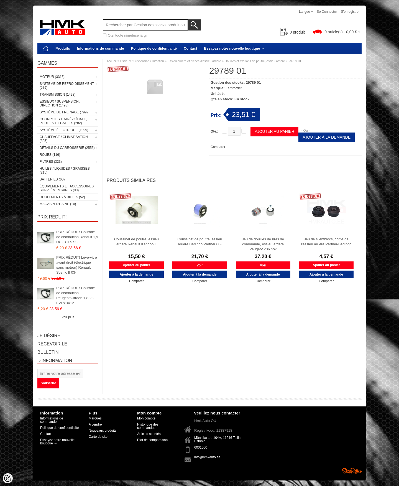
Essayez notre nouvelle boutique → (234, 48)
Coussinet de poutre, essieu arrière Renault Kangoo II (136, 241)
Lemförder (234, 88)
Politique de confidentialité (154, 48)
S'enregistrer (350, 12)
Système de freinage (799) (64, 112)
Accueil (111, 61)
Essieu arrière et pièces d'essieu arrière (194, 61)
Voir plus (68, 317)
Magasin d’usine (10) (58, 204)
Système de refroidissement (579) (67, 86)
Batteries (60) (52, 179)
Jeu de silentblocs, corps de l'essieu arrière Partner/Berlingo (326, 241)
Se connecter (327, 12)
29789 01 (295, 61)
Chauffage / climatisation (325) (64, 139)
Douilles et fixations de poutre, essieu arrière (255, 61)
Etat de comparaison (152, 440)
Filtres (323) (51, 162)
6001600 (200, 447)
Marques (95, 418)
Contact (190, 48)
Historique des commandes (147, 426)
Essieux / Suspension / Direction (142, 61)
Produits (62, 48)
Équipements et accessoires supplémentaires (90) (67, 188)
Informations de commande (100, 48)
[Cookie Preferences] (8, 478)
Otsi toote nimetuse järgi (127, 35)
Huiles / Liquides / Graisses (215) (65, 170)
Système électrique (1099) (64, 130)
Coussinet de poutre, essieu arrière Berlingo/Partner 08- (199, 241)
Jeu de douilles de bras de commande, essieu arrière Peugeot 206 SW (263, 244)
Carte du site (98, 436)
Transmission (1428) (57, 94)
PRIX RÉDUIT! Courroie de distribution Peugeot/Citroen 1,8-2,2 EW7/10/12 (75, 295)
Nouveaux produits (102, 430)
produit (292, 32)
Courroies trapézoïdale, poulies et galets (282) (63, 121)
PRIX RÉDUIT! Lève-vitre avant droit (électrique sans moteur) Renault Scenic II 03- (76, 264)
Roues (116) (50, 155)
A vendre (95, 424)
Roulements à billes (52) (62, 197)
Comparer (218, 147)
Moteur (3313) (52, 77)
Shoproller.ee (352, 471)
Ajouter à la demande (327, 137)
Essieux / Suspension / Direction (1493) (60, 103)
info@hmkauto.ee (207, 457)
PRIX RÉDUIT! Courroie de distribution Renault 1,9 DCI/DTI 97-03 (77, 237)
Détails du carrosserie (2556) (67, 148)
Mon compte (146, 418)
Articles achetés (149, 434)
